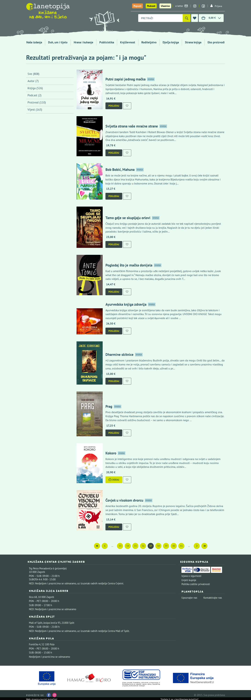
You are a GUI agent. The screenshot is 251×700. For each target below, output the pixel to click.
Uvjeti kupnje (188, 580)
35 (135, 545)
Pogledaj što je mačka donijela (128, 265)
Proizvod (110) (37, 102)
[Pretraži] (187, 18)
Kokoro (110, 453)
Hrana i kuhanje (83, 42)
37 (150, 545)
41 (181, 545)
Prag (108, 406)
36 (143, 545)
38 (158, 545)
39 (166, 545)
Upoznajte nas (189, 597)
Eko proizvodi (216, 42)
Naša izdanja (34, 42)
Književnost (127, 42)
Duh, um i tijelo (57, 42)
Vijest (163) (35, 109)
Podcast (151, 5)
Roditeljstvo (149, 42)
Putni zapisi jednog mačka (125, 79)
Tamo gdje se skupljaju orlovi (127, 217)
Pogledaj (113, 105)
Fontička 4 (34, 644)
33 (120, 545)
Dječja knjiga (171, 42)
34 (127, 545)
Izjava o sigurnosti (191, 576)
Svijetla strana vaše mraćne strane (131, 126)
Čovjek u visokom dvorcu (124, 500)
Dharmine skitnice (119, 354)
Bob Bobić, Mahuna (120, 169)
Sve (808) (33, 74)
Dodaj (113, 479)
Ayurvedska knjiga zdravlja (125, 304)
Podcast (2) (34, 95)
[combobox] (160, 18)
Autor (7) (33, 81)
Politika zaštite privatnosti (195, 584)
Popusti (138, 5)
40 (173, 545)
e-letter (181, 5)
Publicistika (106, 42)
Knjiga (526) (35, 88)
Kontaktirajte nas (212, 597)
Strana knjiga (193, 42)
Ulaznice (165, 5)
